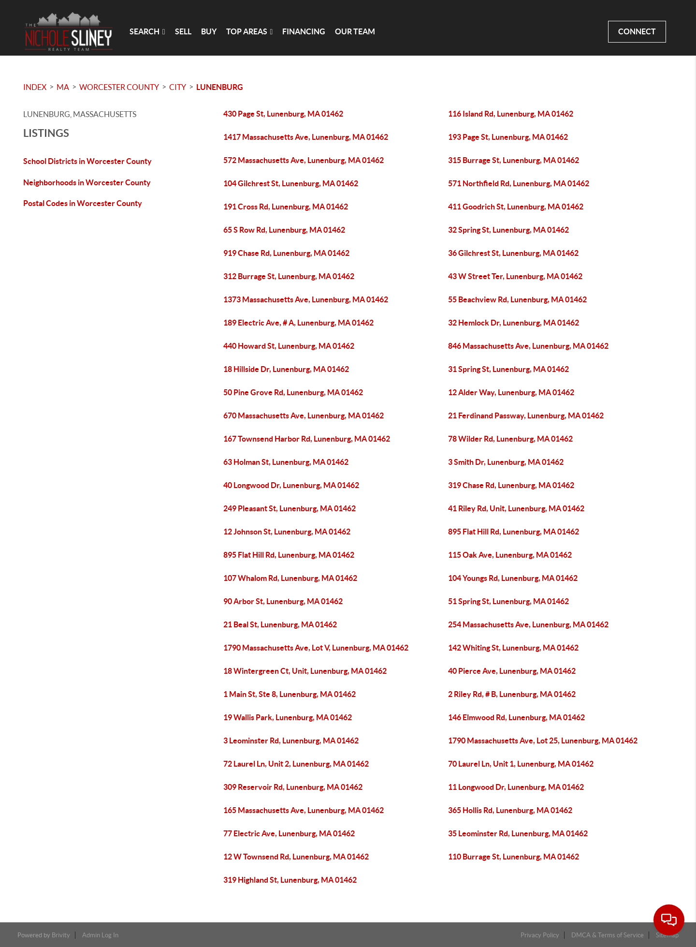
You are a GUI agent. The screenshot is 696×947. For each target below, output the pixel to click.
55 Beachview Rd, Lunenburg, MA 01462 (517, 299)
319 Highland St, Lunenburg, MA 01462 (290, 880)
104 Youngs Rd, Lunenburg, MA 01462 (513, 578)
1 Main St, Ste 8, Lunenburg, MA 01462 (289, 694)
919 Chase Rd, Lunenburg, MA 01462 (286, 253)
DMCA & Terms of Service (607, 935)
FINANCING (303, 31)
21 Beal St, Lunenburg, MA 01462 (280, 624)
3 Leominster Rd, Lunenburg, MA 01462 (291, 740)
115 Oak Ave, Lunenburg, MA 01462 (510, 555)
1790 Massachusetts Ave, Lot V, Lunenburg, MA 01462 (315, 647)
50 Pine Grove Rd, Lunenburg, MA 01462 (293, 392)
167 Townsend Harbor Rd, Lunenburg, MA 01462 (306, 439)
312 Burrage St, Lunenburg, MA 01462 (288, 276)
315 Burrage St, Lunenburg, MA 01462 (513, 160)
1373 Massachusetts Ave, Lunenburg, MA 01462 (305, 299)
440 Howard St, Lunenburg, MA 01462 (288, 346)
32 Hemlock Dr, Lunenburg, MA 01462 (513, 322)
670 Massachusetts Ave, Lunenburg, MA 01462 (303, 415)
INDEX (34, 87)
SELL (183, 31)
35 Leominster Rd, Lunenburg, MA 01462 (518, 833)
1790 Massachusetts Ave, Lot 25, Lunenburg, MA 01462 (543, 740)
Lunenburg (219, 87)
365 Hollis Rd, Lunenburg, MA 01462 (510, 810)
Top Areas (249, 31)
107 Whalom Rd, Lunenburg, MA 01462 (290, 578)
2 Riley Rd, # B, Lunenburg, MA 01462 (512, 694)
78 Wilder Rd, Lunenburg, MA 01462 (510, 439)
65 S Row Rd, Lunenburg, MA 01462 (284, 230)
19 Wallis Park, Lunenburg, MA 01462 (287, 717)
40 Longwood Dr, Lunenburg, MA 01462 (291, 485)
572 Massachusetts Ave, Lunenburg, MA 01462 (303, 160)
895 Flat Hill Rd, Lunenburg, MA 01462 (513, 531)
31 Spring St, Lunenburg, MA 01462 (508, 369)
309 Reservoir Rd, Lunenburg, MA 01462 (292, 787)
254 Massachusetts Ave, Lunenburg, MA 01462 (528, 624)
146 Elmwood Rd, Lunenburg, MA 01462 (516, 717)
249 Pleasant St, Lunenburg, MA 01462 (289, 508)
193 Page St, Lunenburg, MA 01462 (508, 137)
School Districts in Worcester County (87, 161)
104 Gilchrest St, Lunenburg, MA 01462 (290, 183)
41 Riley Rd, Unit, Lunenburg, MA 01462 (516, 508)
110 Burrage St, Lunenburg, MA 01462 (513, 856)
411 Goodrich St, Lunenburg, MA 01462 (515, 206)
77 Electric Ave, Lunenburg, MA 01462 (289, 833)
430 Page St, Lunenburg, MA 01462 (283, 114)
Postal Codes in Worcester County (82, 203)
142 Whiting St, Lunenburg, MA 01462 (513, 647)
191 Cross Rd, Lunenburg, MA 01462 (285, 206)
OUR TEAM (355, 31)
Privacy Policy (540, 935)
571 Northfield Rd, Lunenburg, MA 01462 (518, 183)
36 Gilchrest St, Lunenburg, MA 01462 (513, 253)
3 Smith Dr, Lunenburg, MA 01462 (506, 462)
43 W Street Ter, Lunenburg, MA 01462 (515, 276)
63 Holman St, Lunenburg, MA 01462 (285, 462)
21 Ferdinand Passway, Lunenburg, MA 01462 (526, 415)
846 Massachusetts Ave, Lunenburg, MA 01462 (528, 346)
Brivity (61, 935)
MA (63, 87)
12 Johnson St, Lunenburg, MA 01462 (286, 531)
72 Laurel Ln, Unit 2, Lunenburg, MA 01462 (296, 764)
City (177, 87)
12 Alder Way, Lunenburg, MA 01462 (511, 392)
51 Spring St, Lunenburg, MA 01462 (508, 601)
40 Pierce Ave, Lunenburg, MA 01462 (512, 671)
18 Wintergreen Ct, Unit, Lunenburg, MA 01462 (305, 671)
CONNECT (637, 31)
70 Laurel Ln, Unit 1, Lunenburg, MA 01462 (521, 764)
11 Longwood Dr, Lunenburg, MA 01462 (516, 787)
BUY (209, 31)
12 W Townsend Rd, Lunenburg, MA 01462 (296, 856)
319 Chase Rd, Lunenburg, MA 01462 (511, 485)
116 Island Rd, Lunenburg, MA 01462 (510, 114)
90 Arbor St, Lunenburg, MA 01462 (283, 601)
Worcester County (119, 87)
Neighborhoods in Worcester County (87, 182)
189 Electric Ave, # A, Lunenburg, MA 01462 (298, 322)
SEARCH (147, 31)
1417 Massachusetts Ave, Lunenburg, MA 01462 (305, 137)
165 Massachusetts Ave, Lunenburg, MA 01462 (303, 810)
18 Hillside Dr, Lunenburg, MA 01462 (286, 369)
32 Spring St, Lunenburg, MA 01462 (508, 230)
